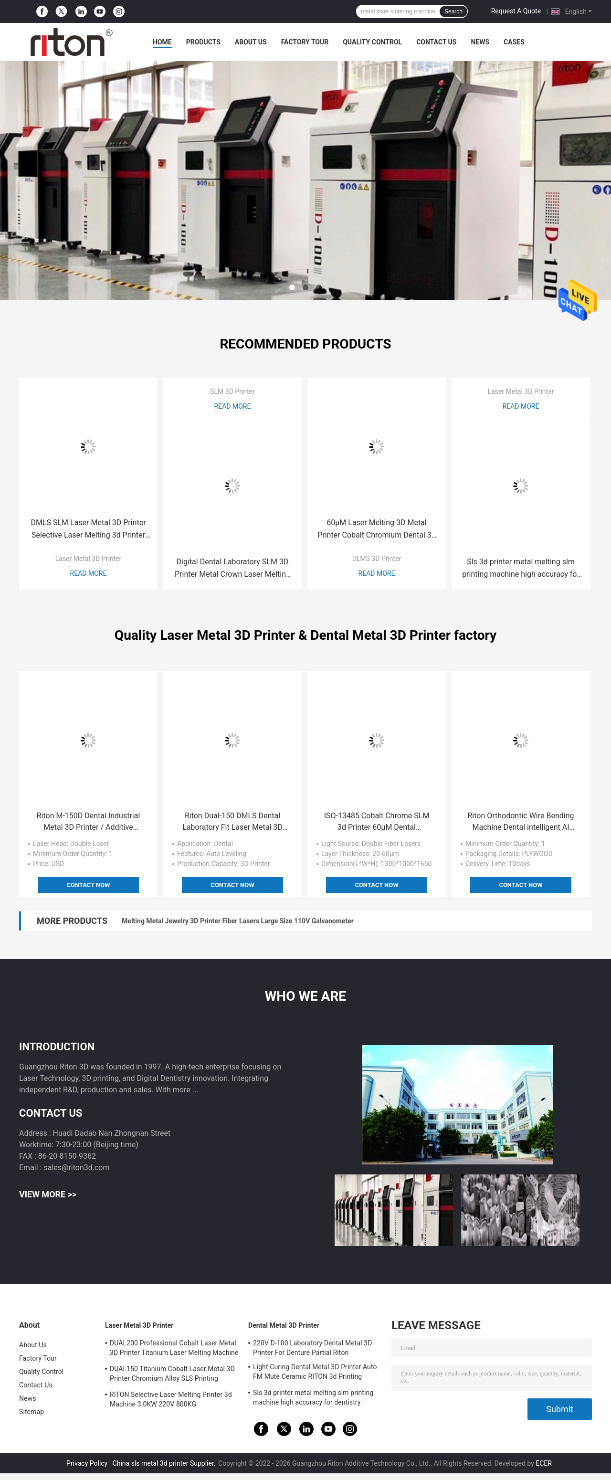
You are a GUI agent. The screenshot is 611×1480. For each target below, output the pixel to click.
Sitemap (31, 1412)
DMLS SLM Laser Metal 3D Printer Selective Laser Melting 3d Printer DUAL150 (88, 529)
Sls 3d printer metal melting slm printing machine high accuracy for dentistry (520, 569)
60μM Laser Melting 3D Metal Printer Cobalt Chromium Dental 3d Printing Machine (376, 529)
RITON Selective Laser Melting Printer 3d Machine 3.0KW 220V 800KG (171, 1399)
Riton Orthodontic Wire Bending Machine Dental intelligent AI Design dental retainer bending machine (520, 822)
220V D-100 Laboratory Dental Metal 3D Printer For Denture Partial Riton (312, 1347)
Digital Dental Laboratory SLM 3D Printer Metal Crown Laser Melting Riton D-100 (232, 569)
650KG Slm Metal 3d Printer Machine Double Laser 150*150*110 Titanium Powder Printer (256, 921)
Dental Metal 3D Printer (283, 1325)
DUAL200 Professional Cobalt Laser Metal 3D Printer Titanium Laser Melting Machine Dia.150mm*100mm (174, 1349)
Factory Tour (305, 42)
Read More (88, 573)
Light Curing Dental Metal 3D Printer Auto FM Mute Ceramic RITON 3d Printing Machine (315, 1373)
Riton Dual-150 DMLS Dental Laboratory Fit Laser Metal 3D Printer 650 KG (232, 822)
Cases (514, 42)
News (480, 42)
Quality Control (372, 42)
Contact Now (88, 884)
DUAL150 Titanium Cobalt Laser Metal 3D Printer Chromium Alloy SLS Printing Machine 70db (172, 1375)
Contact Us (436, 42)
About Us (251, 42)
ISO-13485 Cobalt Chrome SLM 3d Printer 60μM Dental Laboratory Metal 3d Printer (377, 822)
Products (203, 42)
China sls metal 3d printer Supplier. (165, 1463)
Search (453, 11)
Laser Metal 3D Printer (88, 558)
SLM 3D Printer (232, 391)
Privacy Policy (86, 1463)
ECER (544, 1463)
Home (162, 42)
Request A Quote (516, 11)
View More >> (47, 1194)
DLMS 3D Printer (376, 558)
